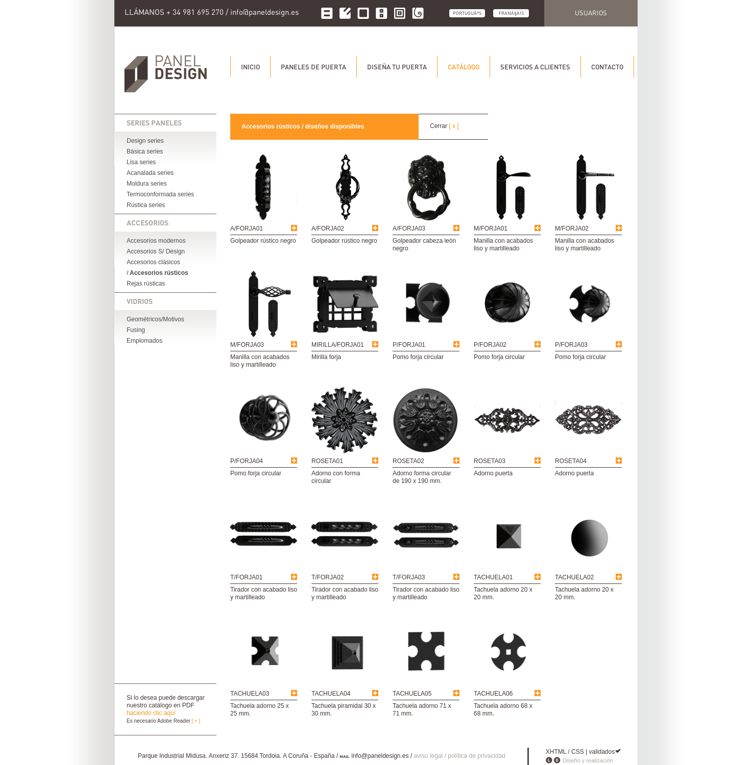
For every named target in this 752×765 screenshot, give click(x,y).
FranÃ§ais (511, 13)
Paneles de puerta (313, 67)
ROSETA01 (327, 461)
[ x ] (453, 126)
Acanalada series (150, 172)
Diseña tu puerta (397, 67)
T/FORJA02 (327, 577)
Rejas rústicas (146, 283)
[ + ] (195, 721)
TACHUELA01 (493, 577)
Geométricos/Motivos (155, 319)
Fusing (136, 330)
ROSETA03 (489, 461)
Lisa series (141, 162)
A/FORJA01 (246, 228)
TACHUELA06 (493, 693)
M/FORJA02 (572, 228)
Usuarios (591, 13)
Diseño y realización (588, 760)
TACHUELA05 (412, 693)
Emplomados (144, 340)
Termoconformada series (160, 194)
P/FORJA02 (490, 344)
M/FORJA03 (247, 344)
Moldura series (147, 183)
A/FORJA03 (409, 228)
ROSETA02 (408, 461)
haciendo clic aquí (151, 713)
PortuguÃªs (467, 13)
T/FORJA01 (246, 577)
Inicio (250, 67)
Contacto (607, 67)
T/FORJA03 (409, 577)
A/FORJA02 (327, 228)
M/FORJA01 (490, 228)
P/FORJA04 (246, 461)
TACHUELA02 (574, 577)
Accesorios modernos (156, 240)
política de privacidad (476, 755)
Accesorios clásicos (153, 262)
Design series (145, 140)
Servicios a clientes (535, 67)
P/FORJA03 (571, 344)
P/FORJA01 (409, 344)
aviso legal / (431, 755)
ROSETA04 (571, 461)
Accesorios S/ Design (156, 251)
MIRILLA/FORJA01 (337, 344)
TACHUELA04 (330, 693)
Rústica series (146, 205)
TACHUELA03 (249, 693)
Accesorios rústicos (159, 272)
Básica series (145, 151)
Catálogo (463, 67)
